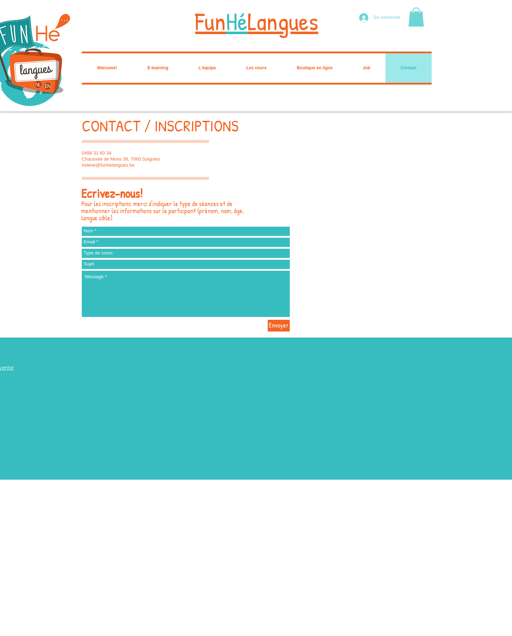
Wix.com (119, 633)
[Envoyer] (279, 326)
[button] (416, 17)
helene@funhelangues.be (108, 165)
